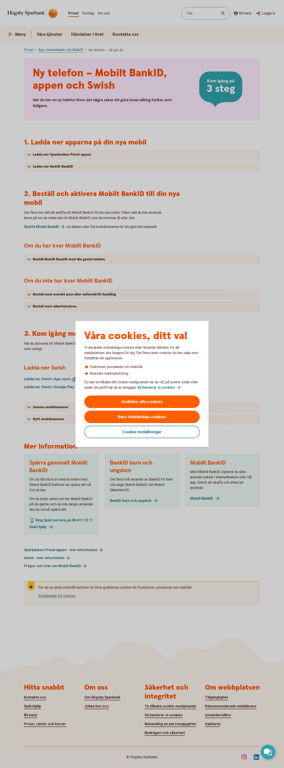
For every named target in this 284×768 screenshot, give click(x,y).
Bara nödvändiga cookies (142, 416)
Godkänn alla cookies (142, 401)
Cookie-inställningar (142, 431)
